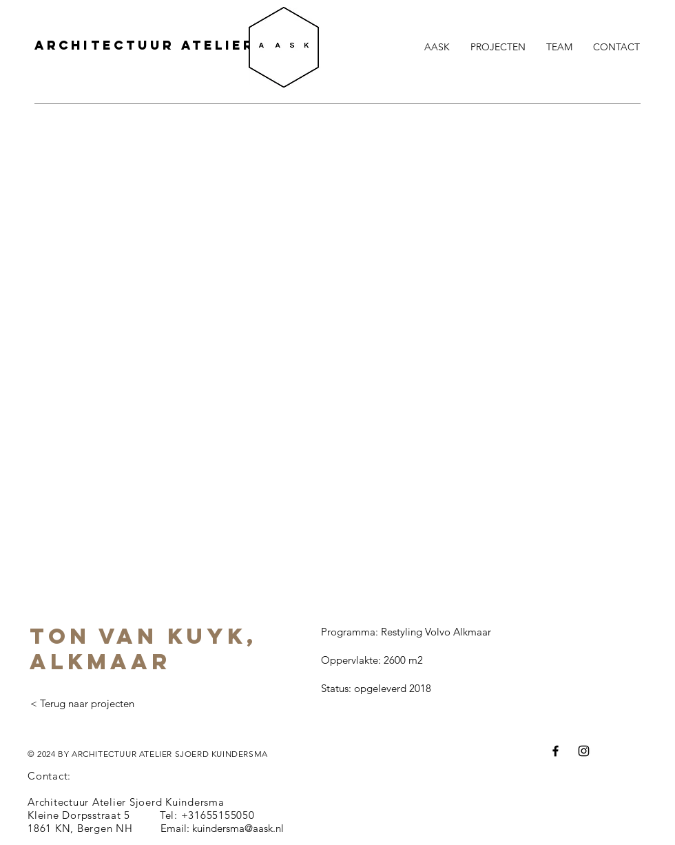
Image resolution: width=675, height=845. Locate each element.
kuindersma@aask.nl (238, 828)
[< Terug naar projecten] (82, 703)
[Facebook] (555, 751)
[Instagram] (584, 751)
